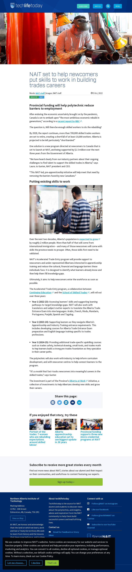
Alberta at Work (77, 380)
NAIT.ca (98, 6)
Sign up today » (66, 481)
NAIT (41, 97)
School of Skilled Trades (74, 292)
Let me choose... (15, 562)
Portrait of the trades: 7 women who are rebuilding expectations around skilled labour (39, 438)
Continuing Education (40, 292)
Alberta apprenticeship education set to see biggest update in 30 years (65, 437)
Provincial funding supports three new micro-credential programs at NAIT (91, 435)
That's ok (52, 562)
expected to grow (88, 239)
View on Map (17, 518)
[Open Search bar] (108, 6)
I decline (35, 562)
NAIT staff (40, 93)
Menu (118, 6)
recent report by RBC (68, 121)
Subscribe (83, 6)
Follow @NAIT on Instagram (102, 503)
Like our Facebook (97, 509)
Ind (34, 97)
